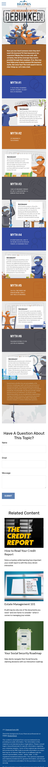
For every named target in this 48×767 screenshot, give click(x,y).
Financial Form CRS (12, 730)
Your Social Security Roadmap (22, 653)
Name (4, 442)
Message (6, 473)
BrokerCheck (12, 736)
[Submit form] (8, 496)
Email (4, 458)
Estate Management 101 (19, 604)
